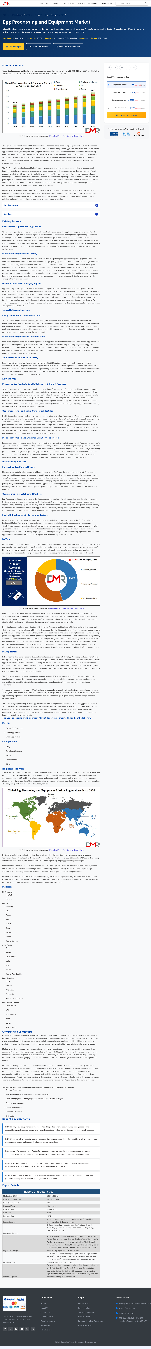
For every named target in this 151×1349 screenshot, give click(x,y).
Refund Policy (84, 1303)
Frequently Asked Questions (90, 1321)
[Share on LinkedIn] (121, 67)
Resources (93, 3)
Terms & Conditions (86, 1312)
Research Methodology (68, 46)
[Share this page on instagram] (27, 1329)
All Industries (46, 1330)
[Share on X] (115, 67)
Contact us (107, 3)
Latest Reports (47, 1316)
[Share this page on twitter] (10, 1329)
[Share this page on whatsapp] (33, 1329)
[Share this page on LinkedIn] (5, 1329)
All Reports (45, 1325)
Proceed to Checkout (126, 115)
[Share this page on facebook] (16, 1329)
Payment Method (85, 1325)
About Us (44, 3)
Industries (69, 3)
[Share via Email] (128, 67)
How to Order (84, 1316)
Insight (81, 3)
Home (5, 15)
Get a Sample (13, 46)
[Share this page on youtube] (21, 1329)
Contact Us (45, 1312)
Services (56, 3)
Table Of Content (39, 46)
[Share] (134, 67)
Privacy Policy (84, 1308)
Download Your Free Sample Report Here (66, 136)
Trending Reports (48, 1321)
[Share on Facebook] (109, 67)
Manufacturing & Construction (22, 15)
